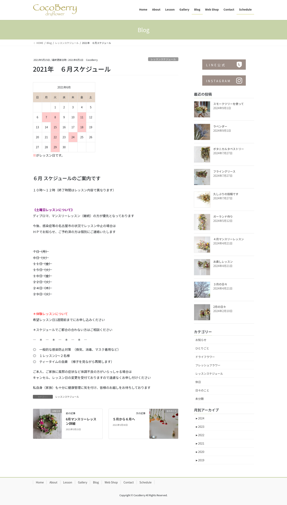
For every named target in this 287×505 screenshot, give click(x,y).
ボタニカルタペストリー (228, 149)
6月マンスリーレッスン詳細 (81, 421)
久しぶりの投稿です (225, 194)
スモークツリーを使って (228, 104)
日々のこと (202, 390)
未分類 (199, 399)
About (53, 482)
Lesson (67, 482)
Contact (129, 482)
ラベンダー (220, 126)
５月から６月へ (124, 419)
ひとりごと (202, 348)
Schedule (146, 482)
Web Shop (111, 482)
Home (40, 482)
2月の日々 (219, 307)
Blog (96, 482)
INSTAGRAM (219, 80)
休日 (198, 382)
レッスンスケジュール (163, 59)
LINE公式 (216, 64)
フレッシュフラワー (207, 365)
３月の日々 (220, 284)
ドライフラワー (205, 357)
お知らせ (200, 340)
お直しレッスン (223, 262)
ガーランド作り (223, 216)
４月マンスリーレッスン (228, 239)
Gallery (82, 482)
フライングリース (224, 171)
